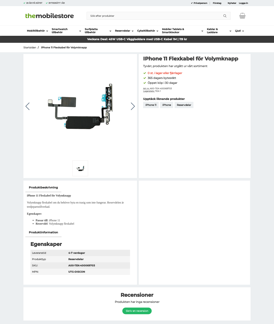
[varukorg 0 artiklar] (242, 16)
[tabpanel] (80, 205)
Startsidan (29, 47)
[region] (80, 187)
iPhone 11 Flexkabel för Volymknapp (63, 47)
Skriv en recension (137, 310)
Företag (217, 3)
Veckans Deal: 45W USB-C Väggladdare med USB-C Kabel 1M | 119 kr (137, 39)
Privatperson (200, 3)
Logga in (243, 3)
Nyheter (232, 3)
